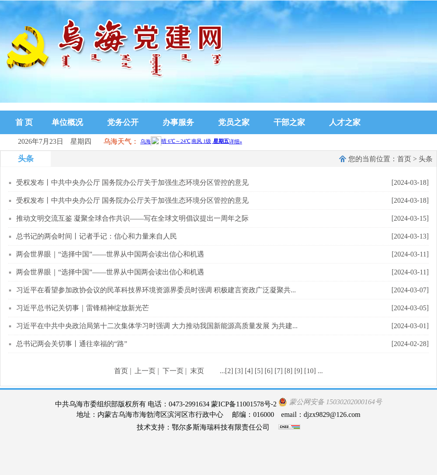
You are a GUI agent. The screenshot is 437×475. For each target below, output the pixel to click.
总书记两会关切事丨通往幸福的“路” (71, 343)
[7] (278, 370)
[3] (239, 370)
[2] (229, 370)
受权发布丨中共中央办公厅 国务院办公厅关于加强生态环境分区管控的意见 (132, 182)
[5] (259, 370)
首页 (404, 159)
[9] (298, 370)
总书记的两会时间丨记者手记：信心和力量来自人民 (96, 236)
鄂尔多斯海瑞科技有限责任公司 (221, 427)
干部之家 (289, 122)
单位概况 (67, 122)
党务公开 (123, 122)
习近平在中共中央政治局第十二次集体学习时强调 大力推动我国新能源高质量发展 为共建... (157, 325)
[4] (249, 370)
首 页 (24, 122)
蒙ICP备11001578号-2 (244, 404)
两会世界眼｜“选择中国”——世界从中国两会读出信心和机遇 (110, 254)
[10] (310, 370)
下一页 (173, 370)
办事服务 (178, 122)
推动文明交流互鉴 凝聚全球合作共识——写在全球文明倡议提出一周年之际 (132, 218)
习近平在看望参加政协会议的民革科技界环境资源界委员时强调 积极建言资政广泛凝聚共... (156, 290)
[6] (268, 370)
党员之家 (234, 122)
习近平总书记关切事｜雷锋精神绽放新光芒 (82, 308)
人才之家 (345, 122)
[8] (288, 370)
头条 (426, 159)
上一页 (145, 370)
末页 (197, 370)
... (222, 370)
